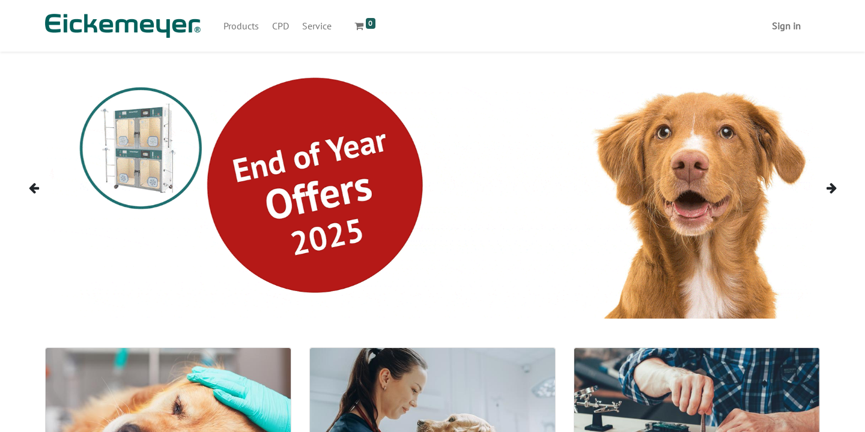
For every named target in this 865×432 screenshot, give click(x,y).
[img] (48, 187)
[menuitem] (241, 26)
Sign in (786, 26)
